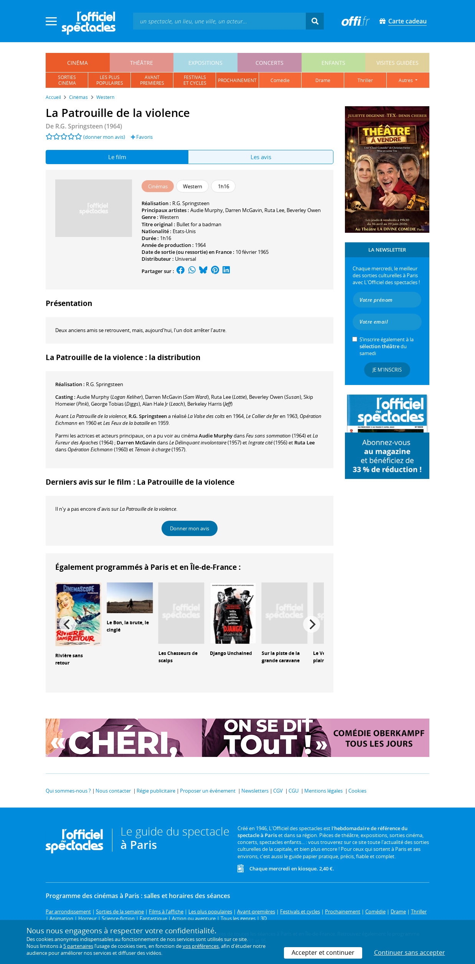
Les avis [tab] (261, 157)
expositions (205, 62)
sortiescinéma (67, 80)
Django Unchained (231, 653)
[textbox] (219, 21)
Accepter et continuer (323, 952)
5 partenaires (78, 946)
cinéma (77, 62)
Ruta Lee (274, 210)
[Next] (311, 624)
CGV (278, 790)
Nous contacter (113, 790)
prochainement (237, 80)
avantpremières (152, 80)
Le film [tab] (117, 157)
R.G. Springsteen (190, 203)
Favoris (142, 136)
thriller (365, 80)
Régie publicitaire (156, 790)
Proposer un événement (208, 790)
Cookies (357, 790)
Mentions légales (323, 790)
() (110, 396)
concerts (270, 62)
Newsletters (255, 790)
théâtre (141, 62)
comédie (280, 80)
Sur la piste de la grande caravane (281, 657)
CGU (294, 790)
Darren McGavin (243, 210)
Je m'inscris (387, 369)
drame (322, 80)
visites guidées (397, 62)
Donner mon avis (189, 528)
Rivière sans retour (69, 659)
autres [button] (406, 80)
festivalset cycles (194, 80)
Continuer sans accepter (409, 952)
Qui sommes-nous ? (68, 790)
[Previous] (67, 624)
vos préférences (201, 946)
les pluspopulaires (109, 80)
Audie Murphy (206, 210)
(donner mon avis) (104, 136)
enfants (333, 62)
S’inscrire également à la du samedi (387, 346)
